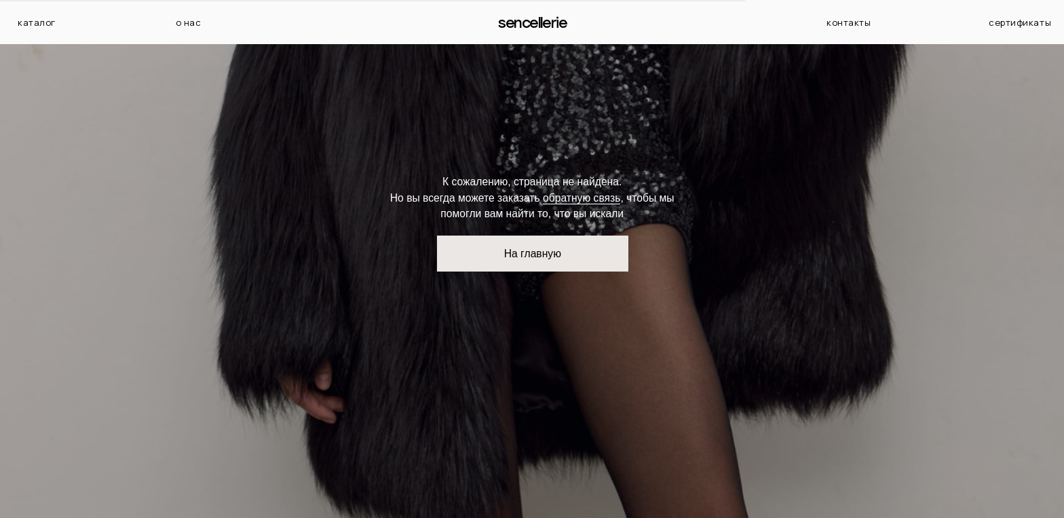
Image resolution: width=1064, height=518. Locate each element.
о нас (189, 22)
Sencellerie (532, 22)
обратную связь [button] (581, 198)
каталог (37, 22)
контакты (848, 22)
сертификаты (1020, 22)
